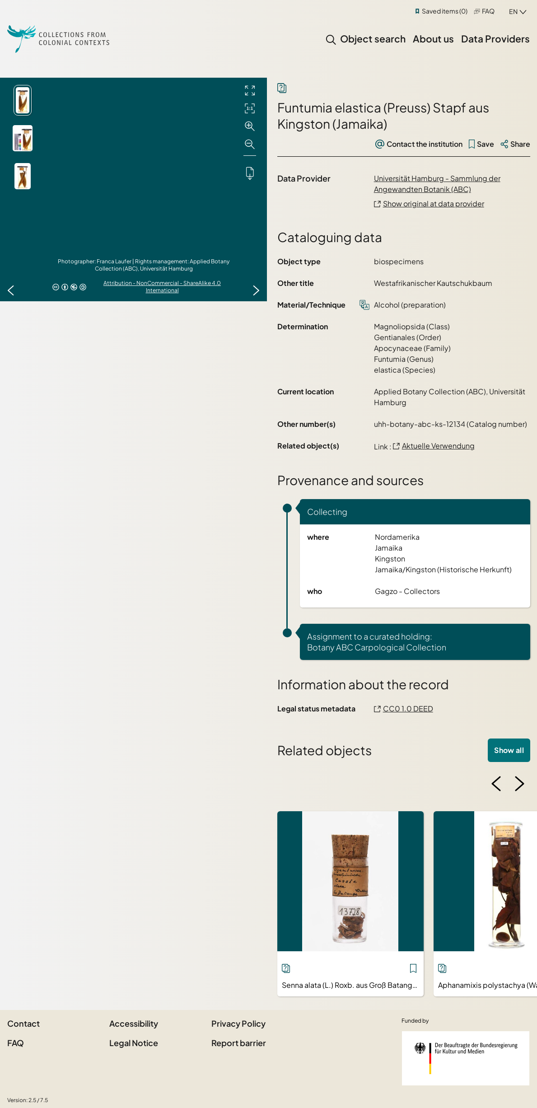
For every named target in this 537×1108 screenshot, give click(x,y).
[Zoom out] (250, 144)
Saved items (444, 11)
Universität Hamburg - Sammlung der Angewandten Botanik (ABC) (437, 183)
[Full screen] (250, 90)
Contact (23, 1023)
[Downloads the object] (250, 173)
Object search (373, 39)
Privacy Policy (238, 1023)
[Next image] (256, 290)
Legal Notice (133, 1043)
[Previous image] (11, 290)
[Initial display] (250, 108)
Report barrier (238, 1043)
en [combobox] (513, 11)
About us (433, 39)
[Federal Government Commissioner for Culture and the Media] (466, 1058)
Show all (509, 750)
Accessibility (133, 1023)
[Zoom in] (250, 126)
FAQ (488, 11)
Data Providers (495, 39)
